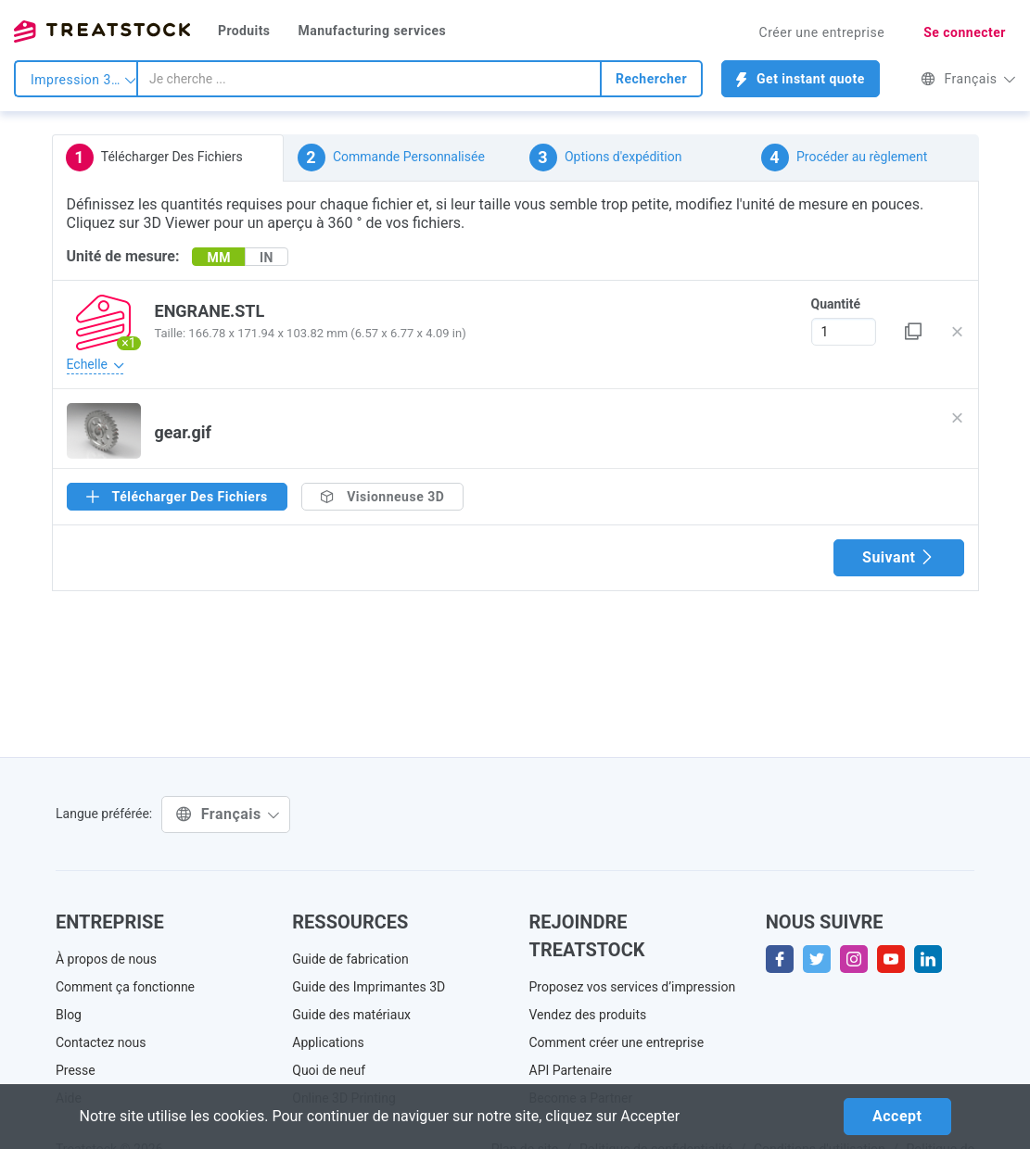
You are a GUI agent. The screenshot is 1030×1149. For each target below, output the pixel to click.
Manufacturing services (372, 30)
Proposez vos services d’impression (632, 986)
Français (968, 78)
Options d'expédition (605, 157)
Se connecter (964, 32)
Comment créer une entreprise (617, 1042)
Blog (69, 1014)
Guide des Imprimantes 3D (368, 986)
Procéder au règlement (844, 157)
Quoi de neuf (328, 1070)
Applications (328, 1042)
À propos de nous (106, 959)
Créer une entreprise (822, 32)
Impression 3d (83, 79)
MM (219, 257)
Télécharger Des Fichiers (154, 157)
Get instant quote (800, 79)
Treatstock (102, 31)
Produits (244, 30)
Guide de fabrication (350, 959)
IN (266, 257)
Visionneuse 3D (383, 496)
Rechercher (651, 78)
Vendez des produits (588, 1014)
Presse (75, 1070)
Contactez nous (101, 1042)
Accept (897, 1116)
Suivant (898, 557)
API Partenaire (571, 1070)
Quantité (836, 304)
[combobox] (369, 78)
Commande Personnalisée (391, 157)
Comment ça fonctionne (125, 986)
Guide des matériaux (351, 1014)
